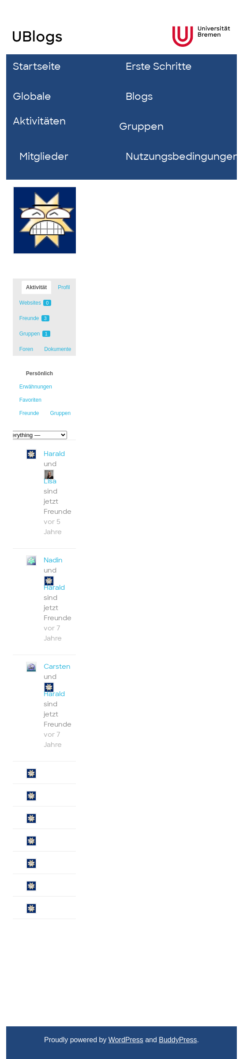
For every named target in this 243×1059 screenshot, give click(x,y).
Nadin (53, 560)
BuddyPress (178, 1040)
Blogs (139, 96)
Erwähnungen (35, 387)
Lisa (50, 481)
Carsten (57, 666)
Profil (64, 287)
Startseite (37, 66)
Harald (54, 453)
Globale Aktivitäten (39, 109)
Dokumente (57, 349)
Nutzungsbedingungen (175, 156)
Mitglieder (43, 156)
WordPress (125, 1040)
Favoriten (30, 400)
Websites (35, 303)
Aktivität (36, 287)
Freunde (34, 318)
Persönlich (39, 373)
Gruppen (141, 126)
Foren (26, 349)
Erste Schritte (159, 66)
